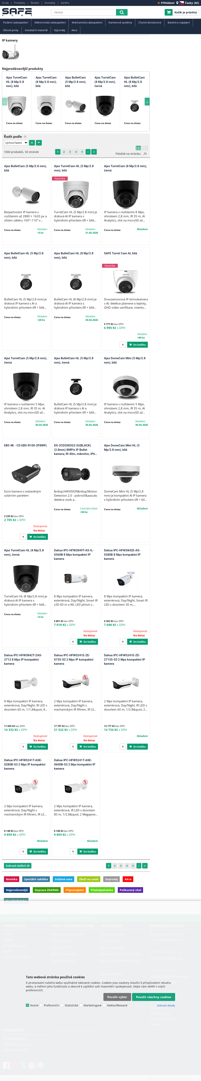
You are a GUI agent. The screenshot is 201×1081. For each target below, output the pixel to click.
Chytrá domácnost (149, 22)
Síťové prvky (11, 30)
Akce (74, 30)
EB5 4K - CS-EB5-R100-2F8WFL (25, 445)
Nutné (34, 1005)
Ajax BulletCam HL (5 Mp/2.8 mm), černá (73, 360)
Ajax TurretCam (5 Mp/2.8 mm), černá (25, 360)
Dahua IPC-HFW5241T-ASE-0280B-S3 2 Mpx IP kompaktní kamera (24, 764)
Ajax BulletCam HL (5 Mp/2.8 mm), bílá (23, 255)
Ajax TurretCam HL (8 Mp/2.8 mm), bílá (16, 82)
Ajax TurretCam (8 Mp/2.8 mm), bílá (46, 82)
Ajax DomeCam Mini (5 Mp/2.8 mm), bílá (125, 360)
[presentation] (4, 102)
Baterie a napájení (179, 22)
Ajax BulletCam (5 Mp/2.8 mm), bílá (75, 82)
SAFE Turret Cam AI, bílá (120, 253)
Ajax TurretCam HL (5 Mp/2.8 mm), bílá (74, 168)
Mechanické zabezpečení (87, 22)
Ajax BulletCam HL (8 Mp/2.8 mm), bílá (134, 82)
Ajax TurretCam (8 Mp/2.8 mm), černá (105, 82)
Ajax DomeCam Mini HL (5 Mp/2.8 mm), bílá (122, 448)
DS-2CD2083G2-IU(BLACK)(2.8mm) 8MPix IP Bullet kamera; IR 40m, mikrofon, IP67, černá (75, 450)
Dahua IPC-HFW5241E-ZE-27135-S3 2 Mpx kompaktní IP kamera (124, 659)
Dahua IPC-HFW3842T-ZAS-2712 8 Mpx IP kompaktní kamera (23, 659)
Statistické (71, 1005)
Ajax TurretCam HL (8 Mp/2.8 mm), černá (24, 552)
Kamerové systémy (120, 22)
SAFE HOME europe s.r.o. (24, 12)
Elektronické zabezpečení (50, 22)
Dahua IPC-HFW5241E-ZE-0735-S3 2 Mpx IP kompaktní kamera (73, 659)
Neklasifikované (117, 1005)
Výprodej (59, 30)
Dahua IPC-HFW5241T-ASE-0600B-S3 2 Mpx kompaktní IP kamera (74, 764)
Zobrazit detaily (166, 1005)
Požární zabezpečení (15, 22)
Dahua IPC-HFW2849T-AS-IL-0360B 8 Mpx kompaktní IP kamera (74, 555)
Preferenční (51, 1005)
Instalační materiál (36, 30)
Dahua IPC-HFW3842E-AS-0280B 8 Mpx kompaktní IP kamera (122, 555)
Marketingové (92, 1005)
